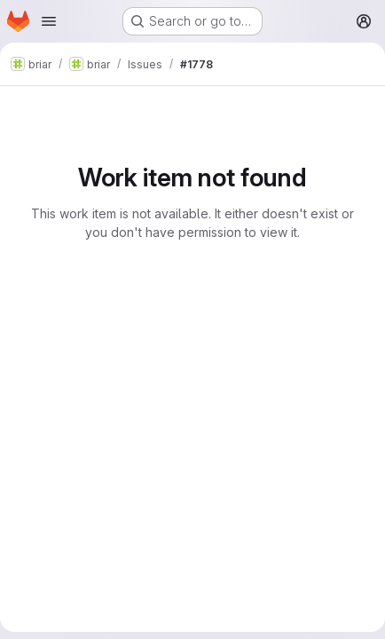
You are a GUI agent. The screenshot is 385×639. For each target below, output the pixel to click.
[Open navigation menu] (49, 21)
